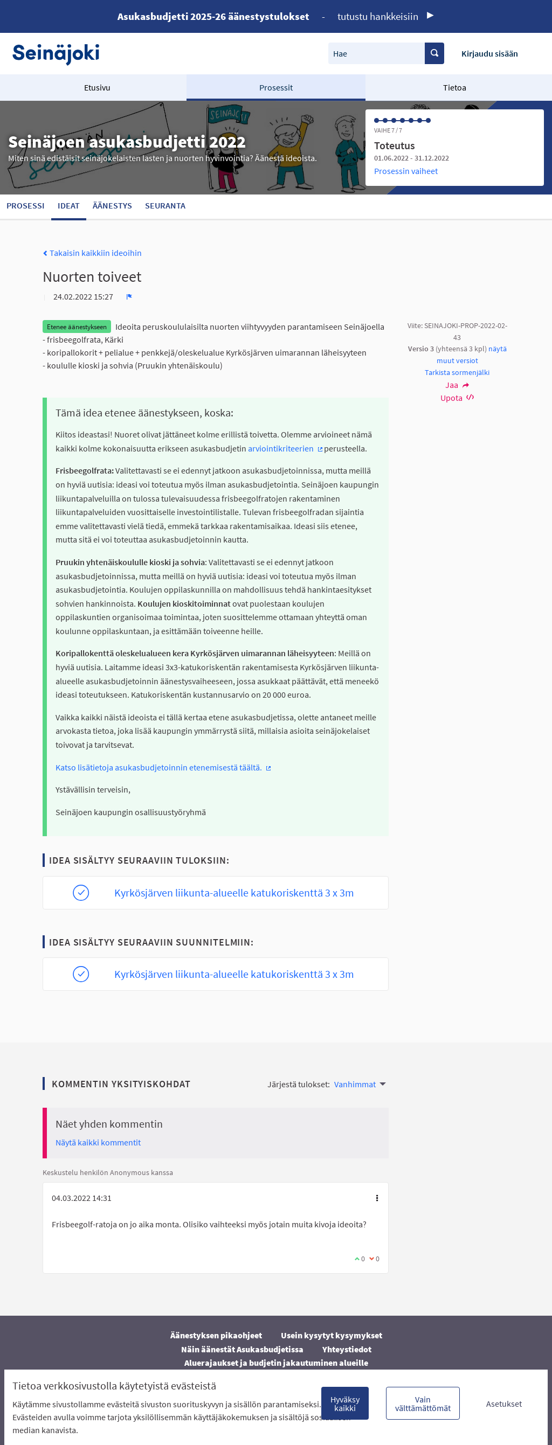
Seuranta (165, 205)
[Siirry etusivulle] (61, 53)
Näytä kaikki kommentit (98, 1142)
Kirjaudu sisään (489, 53)
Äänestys (112, 205)
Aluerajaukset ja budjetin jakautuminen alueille (276, 1362)
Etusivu (97, 87)
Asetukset (504, 1403)
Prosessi (25, 205)
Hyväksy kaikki (345, 1403)
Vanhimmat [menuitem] (355, 1084)
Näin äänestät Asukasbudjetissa (242, 1349)
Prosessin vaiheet (406, 170)
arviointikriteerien (286, 448)
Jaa (457, 384)
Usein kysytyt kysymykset (331, 1335)
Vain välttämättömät (423, 1403)
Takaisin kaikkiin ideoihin (92, 252)
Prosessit (276, 87)
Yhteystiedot (346, 1349)
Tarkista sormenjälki (457, 372)
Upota (457, 397)
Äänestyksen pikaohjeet (216, 1335)
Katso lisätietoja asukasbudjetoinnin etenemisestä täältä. (164, 767)
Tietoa (454, 87)
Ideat (69, 205)
